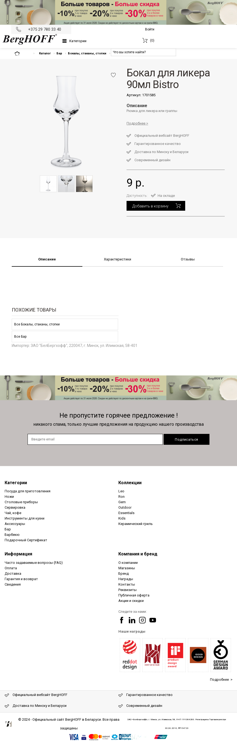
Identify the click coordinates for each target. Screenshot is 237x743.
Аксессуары (15, 524)
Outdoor (124, 507)
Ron (121, 497)
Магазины (126, 568)
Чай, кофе (13, 513)
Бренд (123, 573)
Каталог (45, 53)
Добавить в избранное (113, 75)
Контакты (126, 584)
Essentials (126, 513)
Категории (77, 41)
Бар (59, 53)
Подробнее (136, 123)
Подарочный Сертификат (26, 540)
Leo (121, 491)
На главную (22, 53)
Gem (122, 502)
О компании (128, 563)
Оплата (11, 568)
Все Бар (20, 336)
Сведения (13, 584)
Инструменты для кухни (24, 518)
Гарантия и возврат (21, 579)
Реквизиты (127, 590)
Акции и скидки (131, 601)
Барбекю (12, 535)
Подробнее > (221, 679)
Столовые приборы (21, 502)
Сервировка (15, 507)
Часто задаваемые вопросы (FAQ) (34, 563)
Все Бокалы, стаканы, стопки (37, 324)
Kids (121, 518)
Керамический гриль (135, 524)
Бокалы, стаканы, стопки (87, 53)
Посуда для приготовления (27, 491)
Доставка (13, 573)
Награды (125, 579)
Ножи (9, 497)
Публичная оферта (133, 595)
